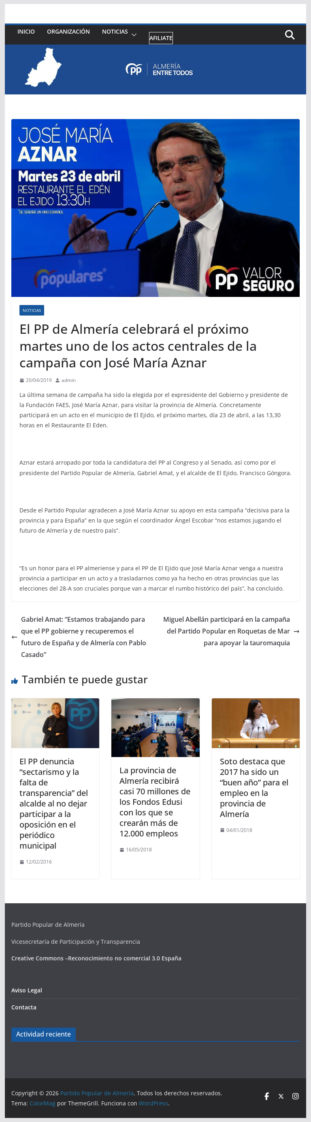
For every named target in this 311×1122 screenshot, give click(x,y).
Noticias (115, 31)
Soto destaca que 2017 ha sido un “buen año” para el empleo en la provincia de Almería (254, 787)
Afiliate (161, 38)
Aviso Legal (26, 990)
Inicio (26, 31)
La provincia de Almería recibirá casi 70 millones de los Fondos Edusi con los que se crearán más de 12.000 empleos (154, 802)
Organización (68, 31)
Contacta (23, 1007)
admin (69, 380)
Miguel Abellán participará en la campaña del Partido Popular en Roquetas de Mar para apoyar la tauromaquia (231, 631)
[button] (132, 35)
